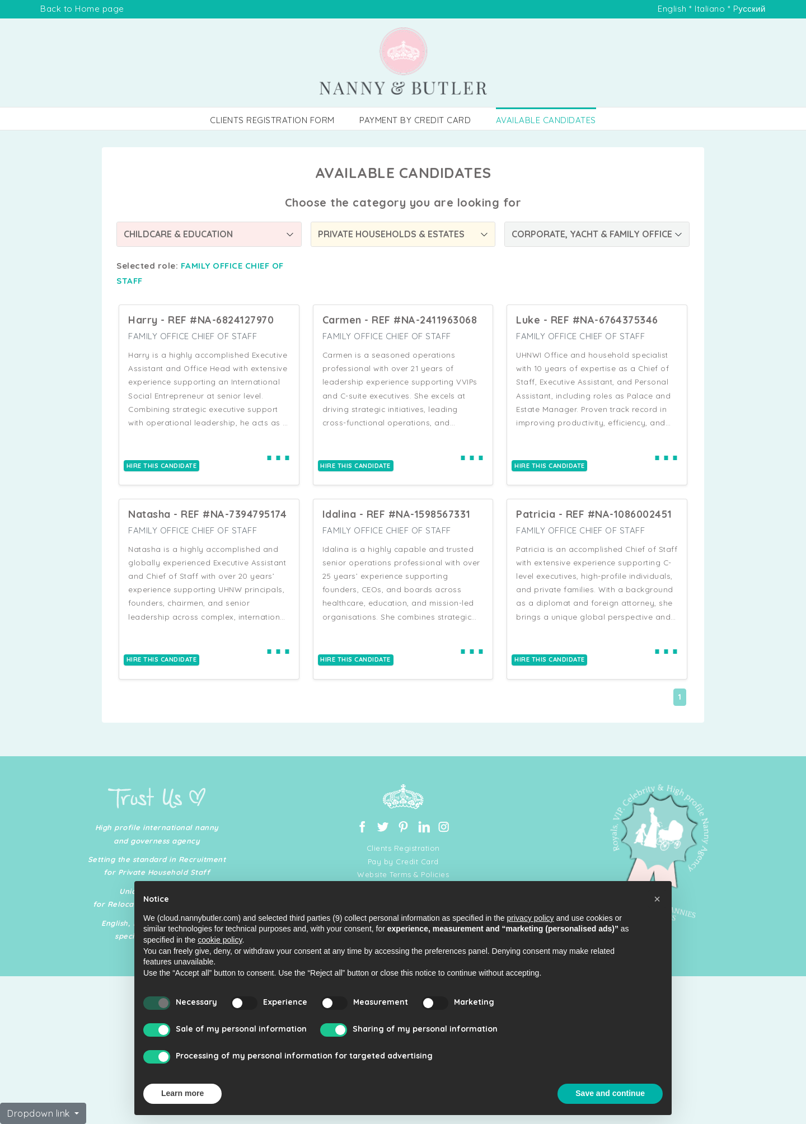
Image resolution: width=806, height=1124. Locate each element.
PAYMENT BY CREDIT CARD (415, 120)
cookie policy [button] (220, 939)
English (672, 8)
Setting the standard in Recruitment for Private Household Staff (157, 866)
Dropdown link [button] (39, 1113)
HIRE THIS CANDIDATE (161, 466)
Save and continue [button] (610, 1093)
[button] (657, 899)
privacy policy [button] (530, 918)
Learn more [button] (182, 1093)
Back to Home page (82, 8)
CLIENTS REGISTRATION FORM (272, 120)
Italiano (710, 8)
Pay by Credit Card (403, 861)
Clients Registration (403, 848)
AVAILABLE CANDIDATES (546, 120)
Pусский (749, 8)
